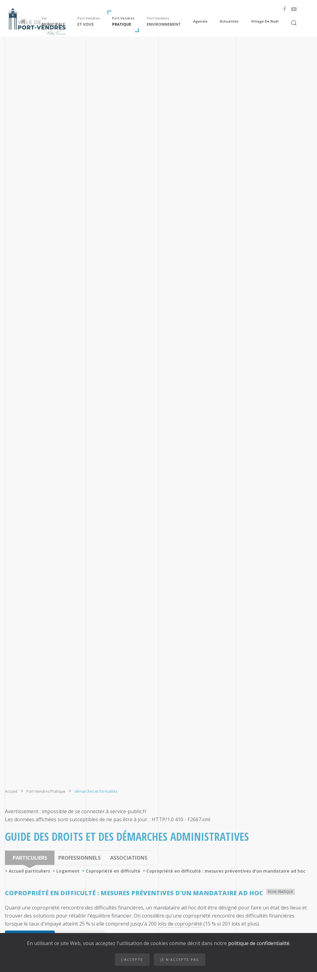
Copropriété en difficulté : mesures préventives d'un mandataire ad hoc (225, 871)
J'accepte (132, 959)
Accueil (11, 791)
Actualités (229, 21)
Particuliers (30, 857)
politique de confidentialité (258, 943)
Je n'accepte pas (179, 959)
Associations (128, 857)
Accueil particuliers (29, 871)
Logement (68, 871)
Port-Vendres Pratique (45, 791)
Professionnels (79, 857)
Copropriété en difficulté (113, 871)
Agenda (200, 21)
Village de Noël (265, 21)
